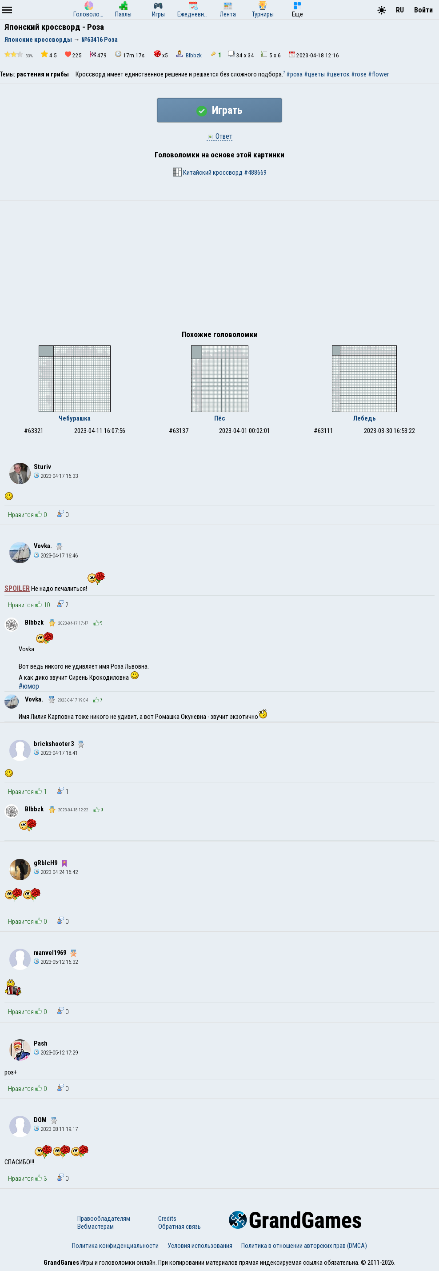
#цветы (314, 74)
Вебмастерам (95, 1227)
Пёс (219, 418)
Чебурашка (75, 418)
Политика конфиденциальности (115, 1246)
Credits (167, 1219)
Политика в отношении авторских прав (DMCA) (304, 1246)
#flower (378, 74)
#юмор (29, 686)
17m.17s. (130, 54)
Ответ (219, 136)
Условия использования (200, 1246)
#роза (294, 74)
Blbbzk (194, 55)
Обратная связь (179, 1227)
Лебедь (364, 418)
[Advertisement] (219, 267)
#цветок (338, 74)
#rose (359, 74)
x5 (161, 54)
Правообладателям (103, 1219)
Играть (219, 110)
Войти (423, 10)
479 (98, 55)
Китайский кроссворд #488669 (220, 172)
